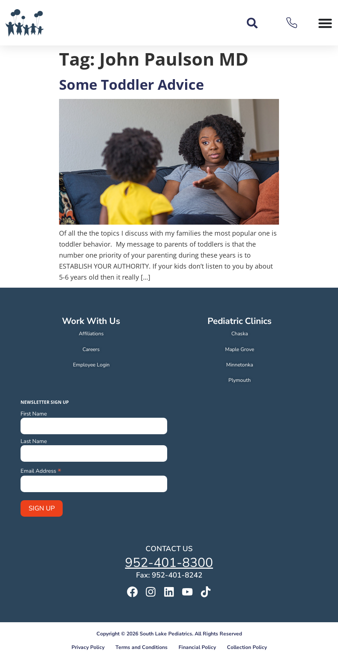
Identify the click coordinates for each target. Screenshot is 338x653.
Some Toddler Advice (131, 84)
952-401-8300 (169, 562)
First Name (34, 414)
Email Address (41, 470)
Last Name (34, 441)
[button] (252, 23)
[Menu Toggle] (325, 23)
